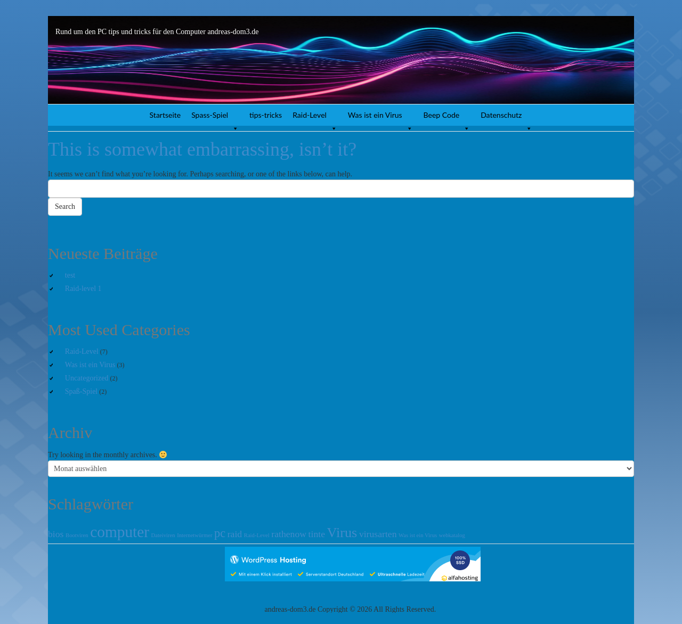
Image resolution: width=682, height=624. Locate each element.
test (70, 275)
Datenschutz (506, 118)
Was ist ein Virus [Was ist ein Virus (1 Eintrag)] (418, 535)
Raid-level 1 (83, 289)
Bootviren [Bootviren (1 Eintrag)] (77, 535)
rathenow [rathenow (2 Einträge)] (288, 534)
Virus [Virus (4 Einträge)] (342, 532)
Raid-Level (315, 118)
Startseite (165, 114)
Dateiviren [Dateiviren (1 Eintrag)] (163, 535)
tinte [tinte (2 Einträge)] (316, 534)
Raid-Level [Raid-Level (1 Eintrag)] (257, 535)
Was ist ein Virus (380, 118)
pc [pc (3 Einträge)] (219, 533)
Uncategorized (87, 378)
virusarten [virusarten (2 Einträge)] (378, 534)
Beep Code (447, 118)
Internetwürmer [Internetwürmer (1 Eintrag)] (194, 535)
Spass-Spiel (215, 118)
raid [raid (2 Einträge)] (235, 534)
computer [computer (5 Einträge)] (119, 531)
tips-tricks (265, 114)
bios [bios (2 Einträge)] (55, 534)
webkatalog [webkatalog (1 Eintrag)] (452, 535)
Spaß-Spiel (81, 391)
